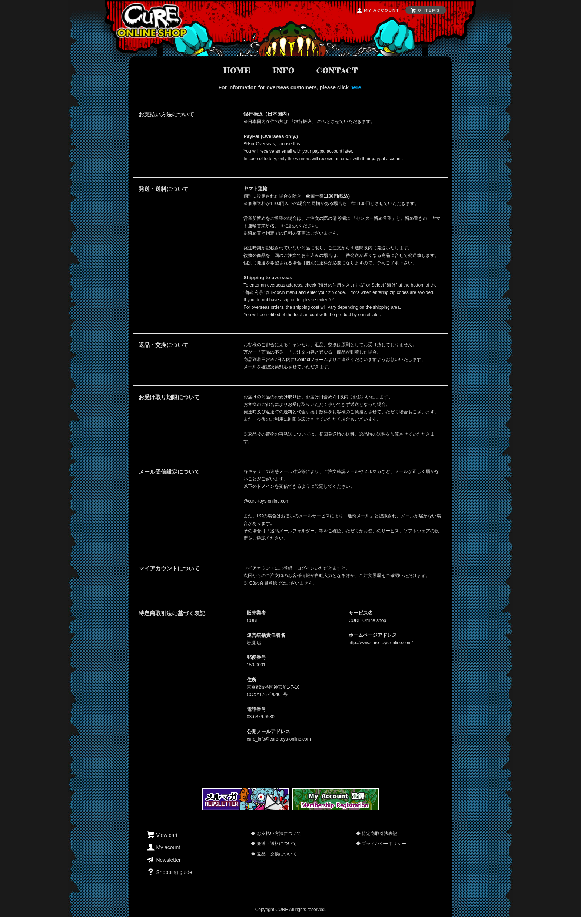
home (237, 70)
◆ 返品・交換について (273, 854)
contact (337, 70)
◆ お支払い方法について (276, 833)
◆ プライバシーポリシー (381, 843)
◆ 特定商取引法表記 (376, 833)
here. (356, 87)
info (284, 70)
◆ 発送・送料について (273, 843)
